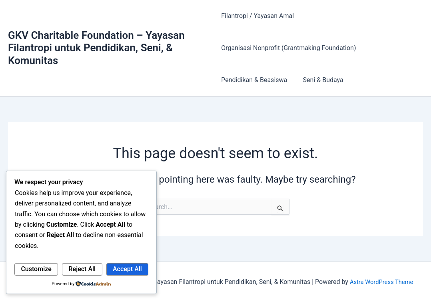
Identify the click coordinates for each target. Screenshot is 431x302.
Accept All (127, 269)
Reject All (82, 269)
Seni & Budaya (320, 80)
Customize (36, 269)
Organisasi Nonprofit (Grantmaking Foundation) (288, 48)
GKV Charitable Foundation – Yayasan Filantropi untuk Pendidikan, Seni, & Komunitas (96, 47)
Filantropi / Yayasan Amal (257, 16)
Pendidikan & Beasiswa (254, 80)
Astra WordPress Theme (381, 282)
